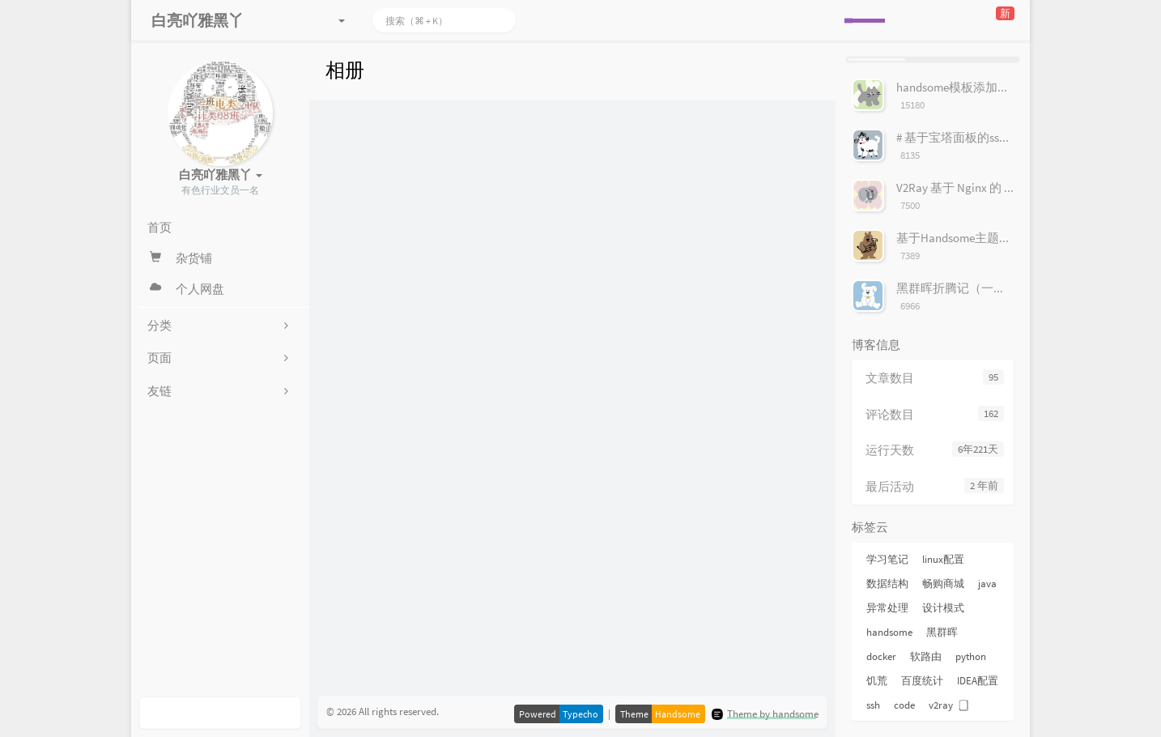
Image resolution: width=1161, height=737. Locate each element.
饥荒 (876, 681)
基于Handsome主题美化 (959, 237)
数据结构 (887, 583)
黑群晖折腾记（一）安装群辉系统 (987, 288)
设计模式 (943, 608)
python (970, 656)
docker (881, 656)
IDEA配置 (977, 681)
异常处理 (887, 608)
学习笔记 (887, 559)
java (987, 583)
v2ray (941, 705)
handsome (889, 632)
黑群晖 (942, 632)
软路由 (926, 656)
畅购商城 (943, 583)
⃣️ (966, 705)
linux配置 (943, 559)
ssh (873, 705)
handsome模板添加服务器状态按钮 (989, 87)
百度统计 (922, 681)
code (904, 705)
